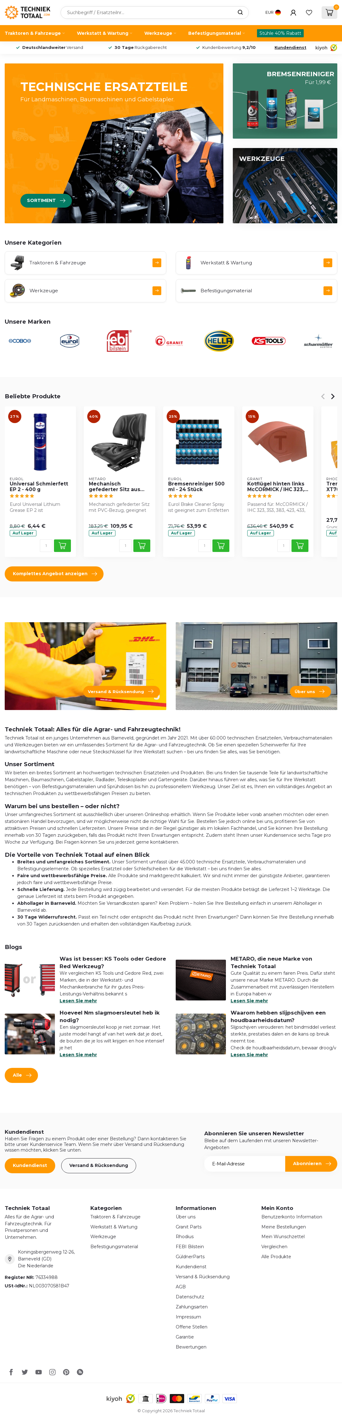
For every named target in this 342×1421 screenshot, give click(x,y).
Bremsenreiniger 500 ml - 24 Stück (196, 486)
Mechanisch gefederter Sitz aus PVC (114, 486)
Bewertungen (191, 1347)
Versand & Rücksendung (98, 1165)
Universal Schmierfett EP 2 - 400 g (39, 486)
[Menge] (46, 545)
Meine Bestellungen (283, 1227)
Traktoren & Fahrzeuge (33, 33)
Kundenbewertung (229, 47)
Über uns (185, 1217)
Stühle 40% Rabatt (280, 33)
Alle (22, 1075)
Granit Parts (188, 1227)
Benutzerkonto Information (291, 1217)
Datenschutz (190, 1297)
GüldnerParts (190, 1256)
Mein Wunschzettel (283, 1236)
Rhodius (185, 1236)
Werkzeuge (158, 33)
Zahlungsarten (192, 1307)
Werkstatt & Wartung (102, 33)
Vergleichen (274, 1246)
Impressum (188, 1317)
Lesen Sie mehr (78, 1001)
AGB (181, 1287)
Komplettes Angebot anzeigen (55, 574)
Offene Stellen (191, 1327)
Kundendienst (290, 47)
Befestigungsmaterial (214, 33)
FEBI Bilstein (190, 1246)
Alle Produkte (276, 1256)
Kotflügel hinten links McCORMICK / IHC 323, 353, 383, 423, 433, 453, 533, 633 (277, 486)
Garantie (185, 1337)
